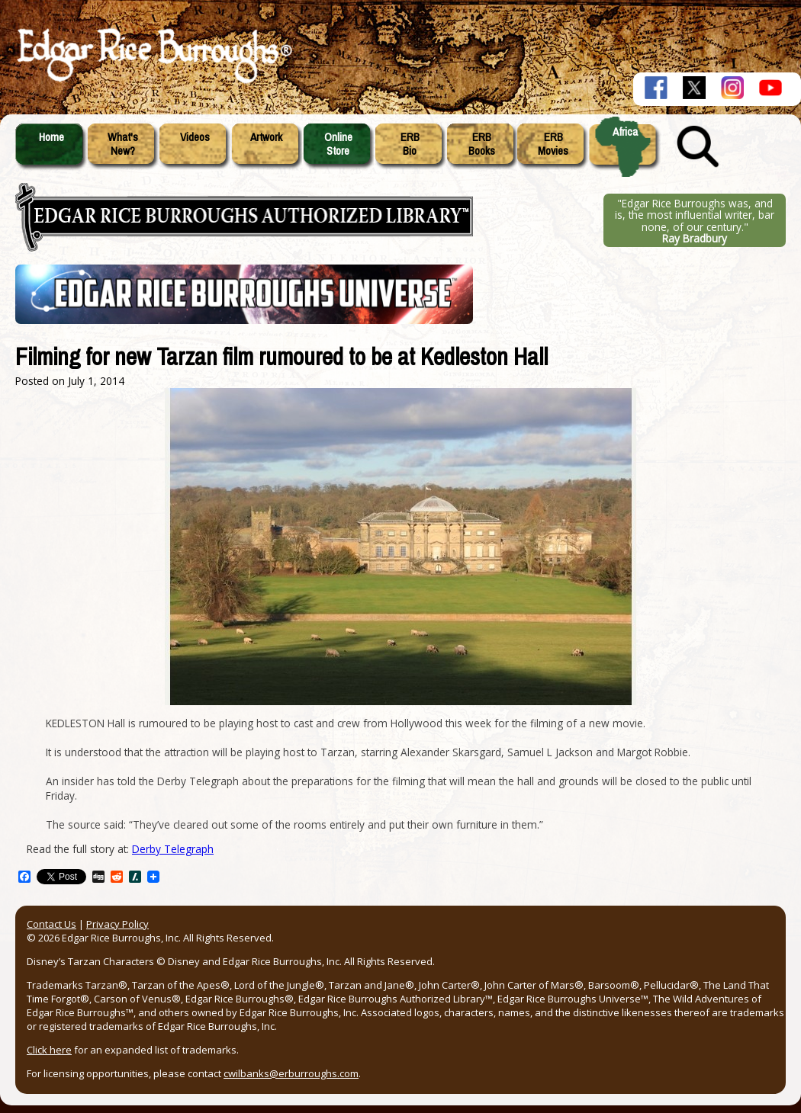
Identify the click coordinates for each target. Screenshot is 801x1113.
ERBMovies (553, 144)
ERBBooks (481, 144)
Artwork (266, 137)
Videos (195, 137)
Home (51, 137)
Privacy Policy (117, 924)
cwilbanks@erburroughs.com (291, 1073)
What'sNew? (123, 144)
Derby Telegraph (173, 849)
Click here (49, 1050)
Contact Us (51, 924)
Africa (625, 132)
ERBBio (410, 144)
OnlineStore (338, 144)
